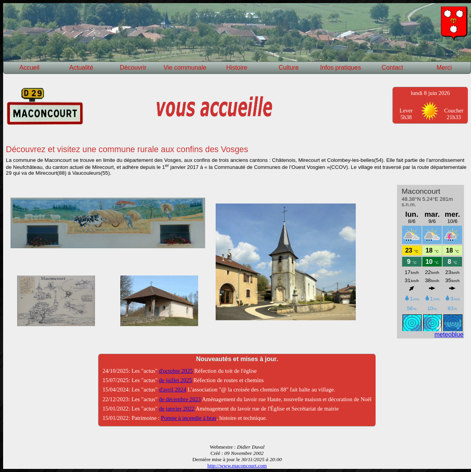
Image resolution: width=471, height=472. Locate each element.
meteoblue (449, 334)
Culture (289, 67)
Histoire (236, 67)
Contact (392, 67)
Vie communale (184, 67)
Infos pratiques (340, 67)
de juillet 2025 (175, 380)
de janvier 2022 (176, 408)
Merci (444, 67)
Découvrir (133, 67)
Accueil (29, 67)
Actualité (81, 67)
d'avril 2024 (172, 389)
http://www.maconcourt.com (237, 465)
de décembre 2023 (179, 399)
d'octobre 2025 (176, 371)
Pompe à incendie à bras (188, 418)
